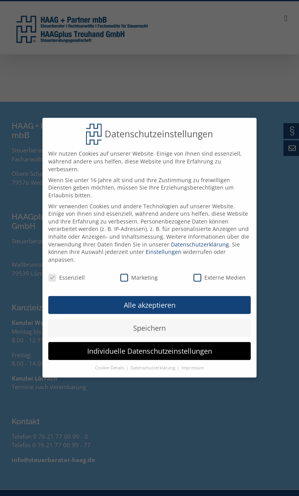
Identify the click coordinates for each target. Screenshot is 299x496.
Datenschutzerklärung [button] (153, 363)
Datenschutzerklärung (200, 239)
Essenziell (66, 272)
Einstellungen (163, 247)
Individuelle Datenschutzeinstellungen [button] (149, 346)
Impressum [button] (192, 363)
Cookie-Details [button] (110, 363)
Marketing (139, 272)
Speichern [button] (149, 323)
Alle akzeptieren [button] (150, 300)
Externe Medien (219, 272)
